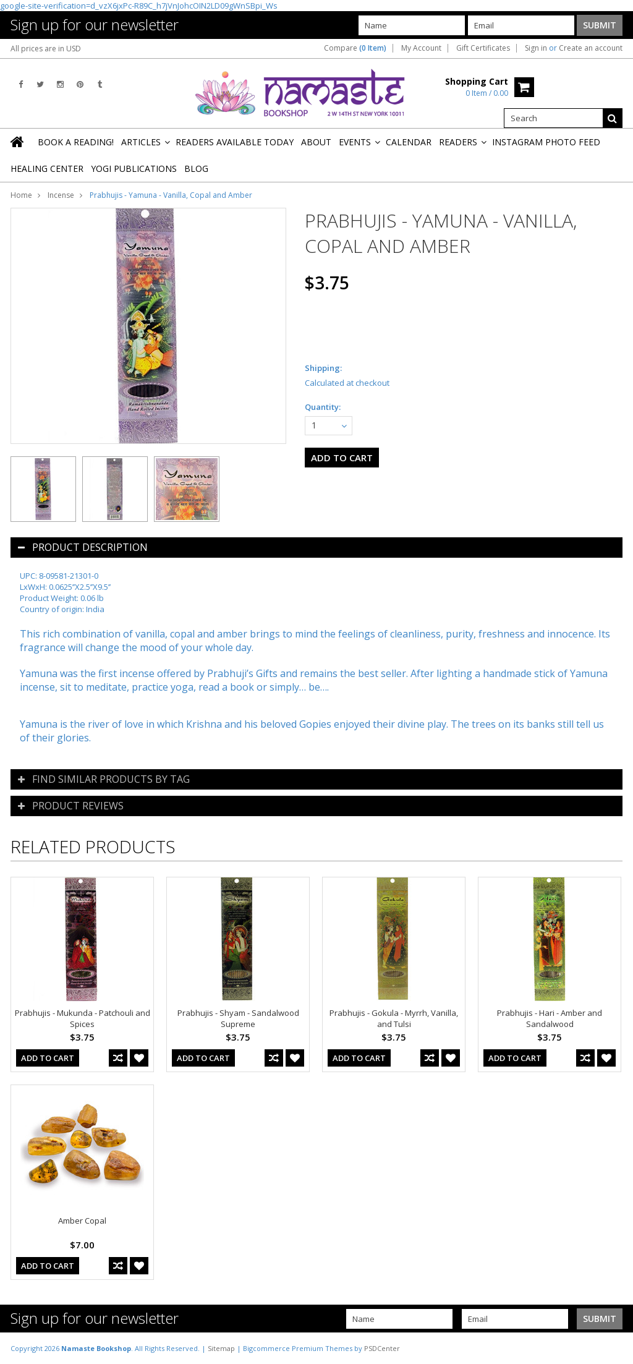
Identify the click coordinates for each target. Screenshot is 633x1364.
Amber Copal (82, 1220)
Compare (355, 48)
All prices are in (46, 48)
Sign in (536, 48)
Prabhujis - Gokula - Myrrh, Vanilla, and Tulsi (393, 1018)
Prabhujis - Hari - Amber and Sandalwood (549, 1018)
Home (21, 195)
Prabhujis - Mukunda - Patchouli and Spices (82, 1018)
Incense (61, 195)
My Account (421, 48)
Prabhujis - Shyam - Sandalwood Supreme (238, 1018)
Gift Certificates (483, 48)
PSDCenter (382, 1348)
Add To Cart (47, 1057)
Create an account (590, 48)
